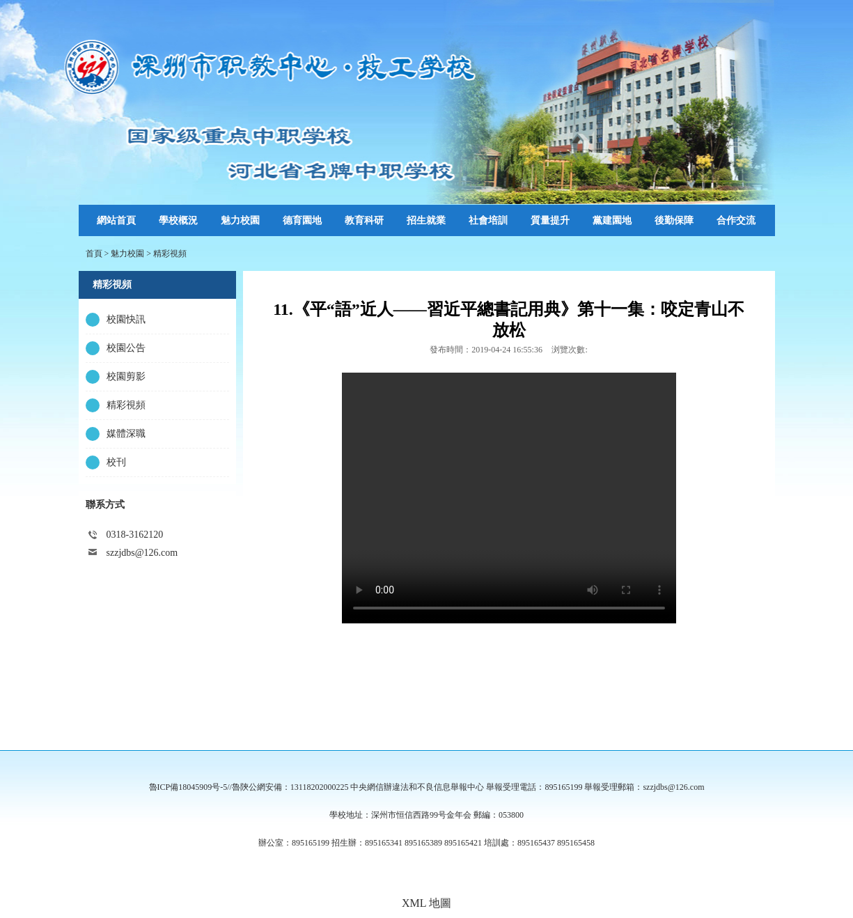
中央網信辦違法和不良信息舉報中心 (417, 787)
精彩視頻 (170, 253)
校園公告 (126, 348)
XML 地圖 (426, 903)
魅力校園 (127, 253)
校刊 (116, 462)
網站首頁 (116, 220)
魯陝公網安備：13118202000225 (290, 787)
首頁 (94, 253)
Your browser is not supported (509, 498)
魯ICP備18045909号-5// (190, 787)
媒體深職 (126, 433)
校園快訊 (126, 319)
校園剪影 (126, 376)
